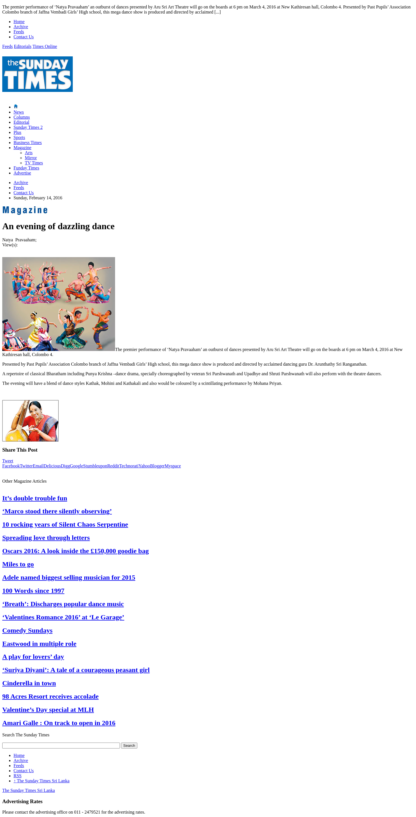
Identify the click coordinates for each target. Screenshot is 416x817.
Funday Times (26, 167)
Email (38, 465)
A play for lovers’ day (33, 656)
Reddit (113, 465)
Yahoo (144, 465)
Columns (22, 117)
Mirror (31, 157)
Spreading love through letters (46, 537)
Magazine (22, 147)
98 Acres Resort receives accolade (50, 696)
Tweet (7, 460)
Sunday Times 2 (28, 127)
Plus (17, 132)
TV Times (34, 162)
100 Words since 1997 (33, 590)
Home (19, 21)
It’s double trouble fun (34, 498)
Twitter (26, 465)
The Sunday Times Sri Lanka (41, 780)
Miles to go (18, 564)
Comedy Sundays (27, 630)
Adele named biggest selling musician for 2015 (68, 577)
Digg (65, 465)
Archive (21, 26)
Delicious (52, 465)
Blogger (157, 465)
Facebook (11, 465)
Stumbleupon (95, 465)
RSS (17, 775)
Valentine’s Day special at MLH (48, 709)
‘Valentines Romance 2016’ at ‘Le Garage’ (63, 617)
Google (76, 465)
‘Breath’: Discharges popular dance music (63, 604)
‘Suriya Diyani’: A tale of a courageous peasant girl (76, 670)
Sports (19, 137)
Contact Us (24, 36)
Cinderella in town (29, 683)
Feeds (19, 31)
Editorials (22, 46)
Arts (29, 152)
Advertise (22, 173)
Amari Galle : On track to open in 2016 (58, 723)
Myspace (173, 465)
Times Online (44, 46)
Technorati (128, 465)
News (19, 112)
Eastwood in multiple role (39, 643)
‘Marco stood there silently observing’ (57, 511)
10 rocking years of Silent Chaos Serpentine (65, 524)
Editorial (21, 122)
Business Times (28, 142)
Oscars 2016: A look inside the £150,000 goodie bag (75, 551)
